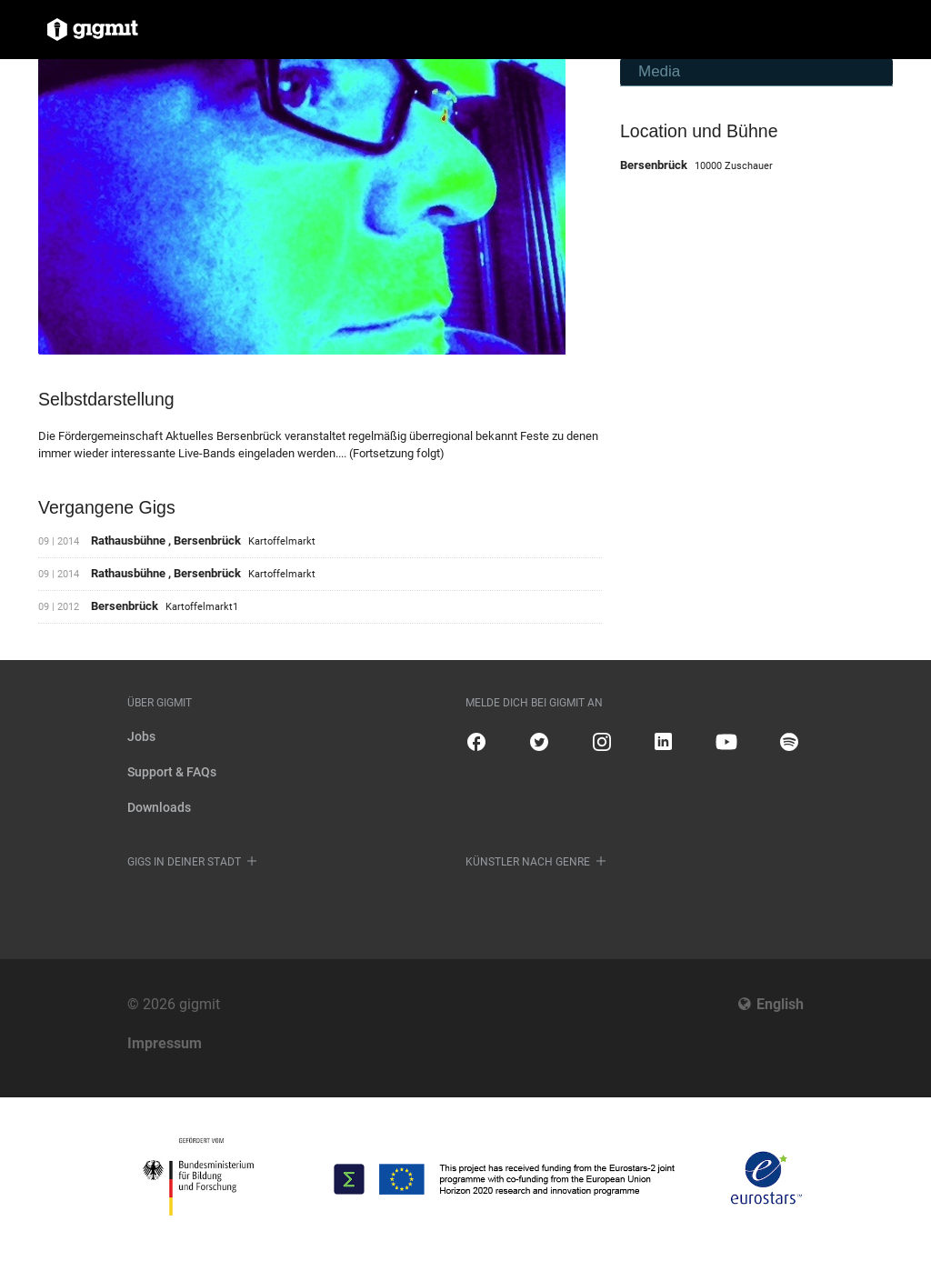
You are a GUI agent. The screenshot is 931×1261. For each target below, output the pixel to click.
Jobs (141, 736)
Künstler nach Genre (528, 862)
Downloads (159, 807)
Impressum (164, 1043)
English (780, 1004)
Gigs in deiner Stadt (184, 862)
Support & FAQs (171, 772)
